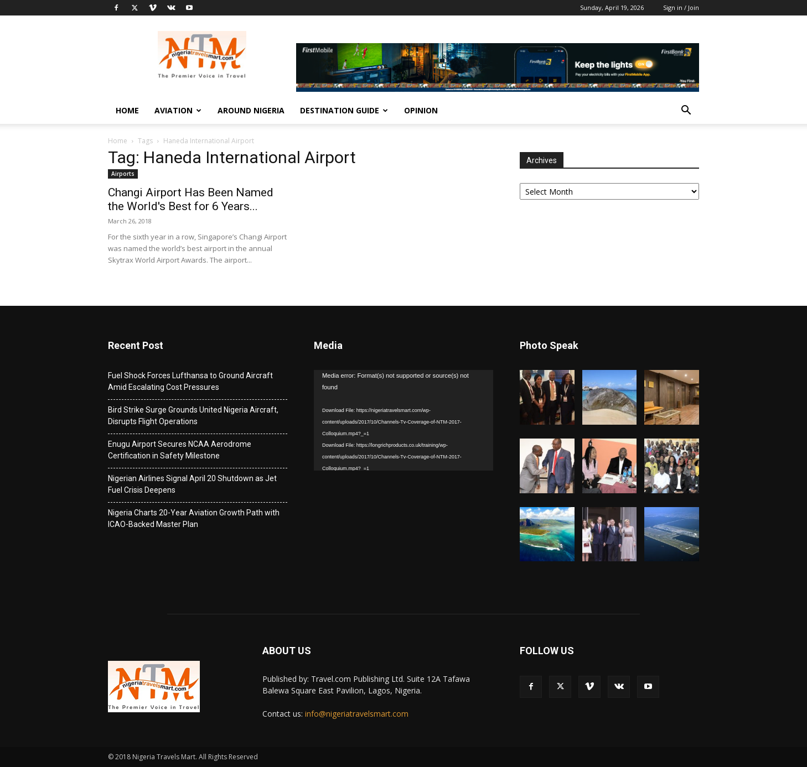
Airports (122, 174)
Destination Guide (344, 110)
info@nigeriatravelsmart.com (356, 713)
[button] (685, 111)
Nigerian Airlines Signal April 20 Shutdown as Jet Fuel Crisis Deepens (192, 484)
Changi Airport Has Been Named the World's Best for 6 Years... (190, 199)
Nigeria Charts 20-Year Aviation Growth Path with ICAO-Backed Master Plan (194, 518)
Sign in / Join (681, 7)
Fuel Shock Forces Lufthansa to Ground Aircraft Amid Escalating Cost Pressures (190, 381)
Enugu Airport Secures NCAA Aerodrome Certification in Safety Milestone (179, 450)
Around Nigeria (251, 110)
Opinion (421, 110)
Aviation (177, 110)
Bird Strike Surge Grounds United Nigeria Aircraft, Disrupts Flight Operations (193, 415)
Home (127, 110)
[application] (403, 420)
